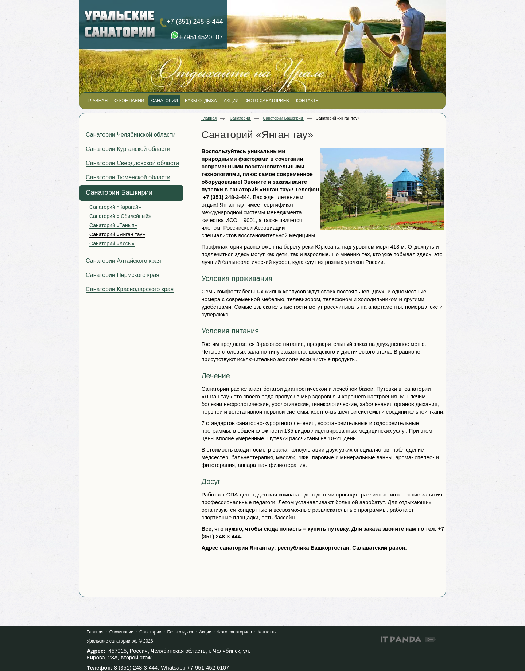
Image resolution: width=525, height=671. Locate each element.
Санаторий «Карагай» (115, 207)
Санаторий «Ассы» (112, 243)
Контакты (267, 632)
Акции (205, 632)
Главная (209, 118)
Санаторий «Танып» (113, 225)
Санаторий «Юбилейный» (120, 216)
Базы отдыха (180, 632)
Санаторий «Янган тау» (117, 234)
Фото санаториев (234, 632)
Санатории (240, 118)
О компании (121, 632)
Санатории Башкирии (283, 118)
